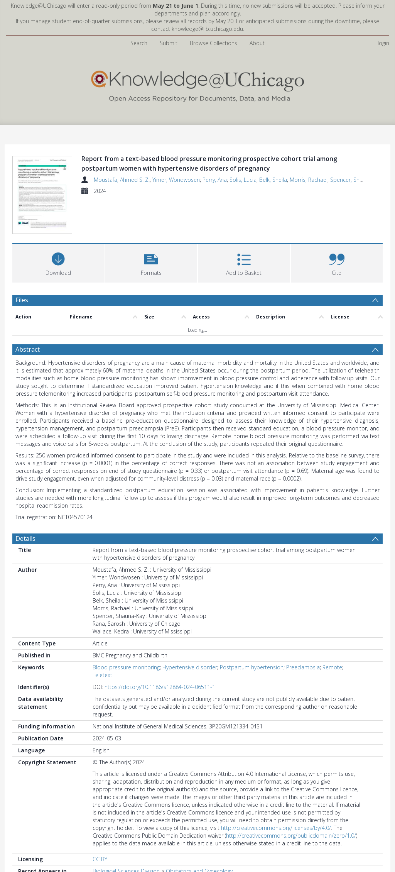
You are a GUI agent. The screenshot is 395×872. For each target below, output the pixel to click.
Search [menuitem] (138, 43)
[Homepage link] (197, 84)
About (257, 43)
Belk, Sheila (273, 179)
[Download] (58, 262)
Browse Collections (213, 43)
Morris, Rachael (308, 179)
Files (21, 300)
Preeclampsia (303, 667)
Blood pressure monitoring (126, 667)
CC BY (100, 859)
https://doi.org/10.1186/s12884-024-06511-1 (160, 687)
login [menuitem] (383, 43)
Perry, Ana (215, 179)
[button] (151, 262)
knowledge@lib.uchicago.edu (207, 28)
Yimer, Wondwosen (176, 179)
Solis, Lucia (243, 179)
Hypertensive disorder (189, 667)
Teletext (102, 675)
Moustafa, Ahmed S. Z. (122, 179)
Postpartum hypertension (252, 667)
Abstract (27, 349)
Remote (332, 667)
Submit (168, 43)
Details (25, 538)
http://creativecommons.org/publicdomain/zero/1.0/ (291, 835)
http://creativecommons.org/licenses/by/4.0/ (276, 827)
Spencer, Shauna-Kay (356, 179)
